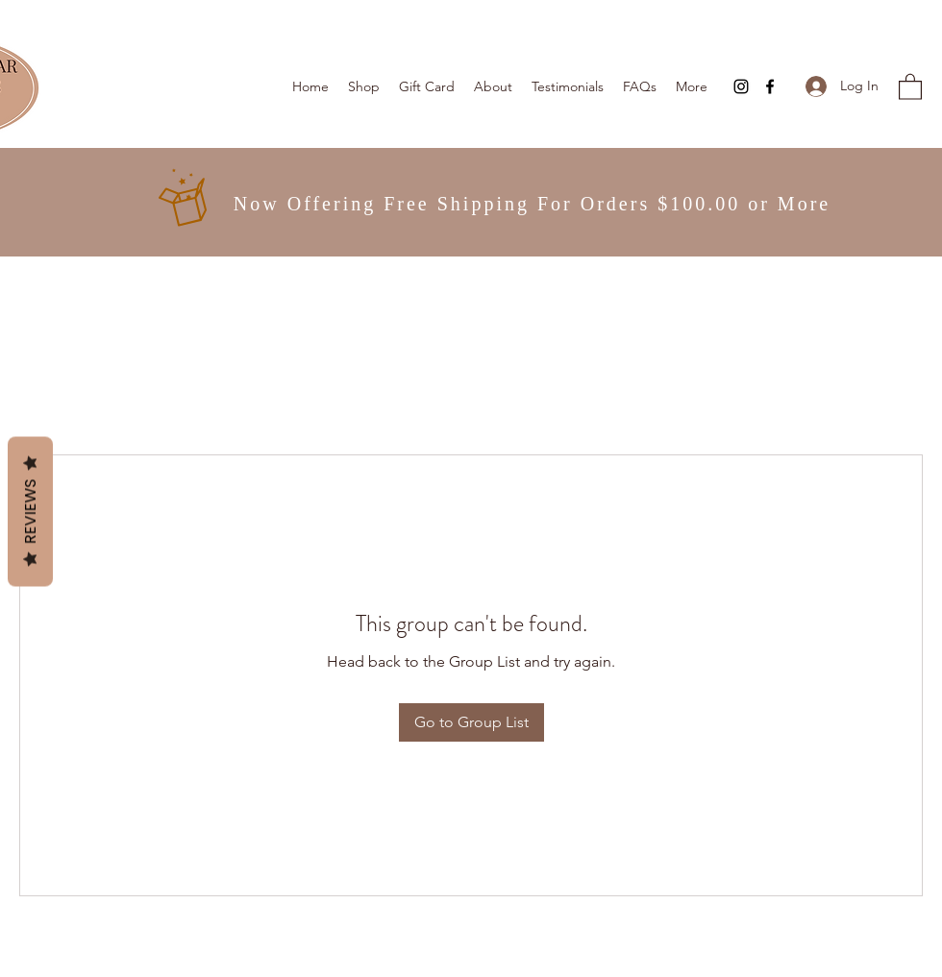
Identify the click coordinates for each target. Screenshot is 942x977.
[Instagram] (741, 86)
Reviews (30, 511)
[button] (910, 86)
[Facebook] (770, 86)
